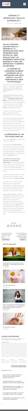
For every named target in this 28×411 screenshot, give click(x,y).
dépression (13, 139)
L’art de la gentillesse (9, 285)
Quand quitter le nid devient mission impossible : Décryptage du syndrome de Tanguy (13, 264)
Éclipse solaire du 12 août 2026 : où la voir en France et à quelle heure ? (14, 398)
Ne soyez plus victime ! (9, 327)
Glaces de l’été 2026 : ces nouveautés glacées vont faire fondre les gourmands (13, 382)
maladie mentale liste (19, 178)
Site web (21, 359)
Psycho (16, 23)
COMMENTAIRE (5, 342)
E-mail (12, 359)
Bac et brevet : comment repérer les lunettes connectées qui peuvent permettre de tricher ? (12, 376)
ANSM (16, 205)
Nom (3, 359)
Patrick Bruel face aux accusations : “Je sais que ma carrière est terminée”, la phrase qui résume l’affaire (13, 388)
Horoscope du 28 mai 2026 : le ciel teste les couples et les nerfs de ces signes (13, 393)
